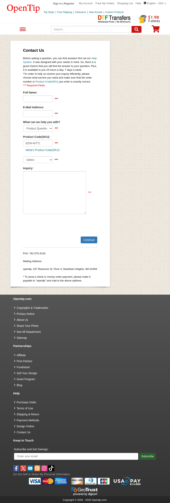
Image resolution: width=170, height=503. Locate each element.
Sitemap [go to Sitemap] (22, 337)
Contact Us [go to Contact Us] (23, 432)
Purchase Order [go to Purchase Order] (26, 402)
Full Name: (30, 92)
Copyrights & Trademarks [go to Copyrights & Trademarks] (32, 307)
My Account (85, 3)
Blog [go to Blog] (19, 385)
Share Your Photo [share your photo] (28, 325)
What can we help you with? (41, 122)
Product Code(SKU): (36, 136)
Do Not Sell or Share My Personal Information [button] (41, 474)
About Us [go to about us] (22, 319)
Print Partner (24, 361)
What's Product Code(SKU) (43, 150)
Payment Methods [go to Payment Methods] (28, 420)
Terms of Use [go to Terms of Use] (25, 408)
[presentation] (53, 225)
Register (69, 3)
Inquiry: (28, 168)
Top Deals (49, 12)
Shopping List (125, 3)
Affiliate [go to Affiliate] (21, 355)
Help (138, 3)
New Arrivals (95, 12)
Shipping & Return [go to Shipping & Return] (28, 414)
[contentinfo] (23, 8)
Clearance (80, 12)
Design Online (25, 426)
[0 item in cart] (156, 30)
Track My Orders (104, 3)
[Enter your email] (76, 456)
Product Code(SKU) (46, 81)
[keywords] (91, 29)
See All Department (22, 29)
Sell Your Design (27, 373)
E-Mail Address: (33, 107)
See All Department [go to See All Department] (29, 331)
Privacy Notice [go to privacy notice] (25, 313)
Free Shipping (64, 12)
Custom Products (114, 12)
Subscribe (147, 456)
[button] (155, 3)
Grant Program (26, 379)
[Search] (137, 29)
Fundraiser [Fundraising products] (23, 367)
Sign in (57, 3)
